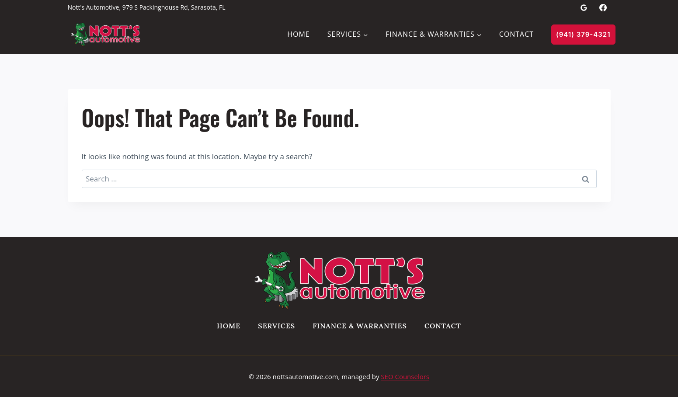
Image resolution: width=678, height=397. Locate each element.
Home (298, 34)
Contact (516, 34)
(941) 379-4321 (583, 34)
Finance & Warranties (360, 325)
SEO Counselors (405, 376)
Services (276, 325)
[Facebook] (603, 7)
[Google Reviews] (583, 7)
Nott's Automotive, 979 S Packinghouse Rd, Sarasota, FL (147, 7)
